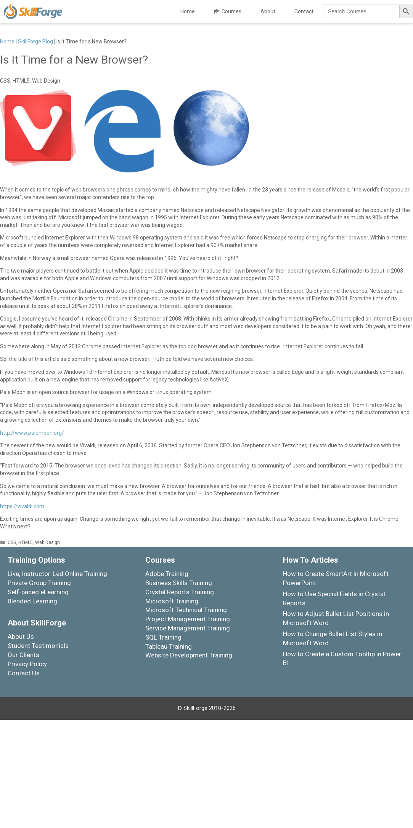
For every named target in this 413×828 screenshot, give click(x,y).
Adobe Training (166, 574)
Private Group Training (39, 583)
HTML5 (25, 542)
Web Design (47, 542)
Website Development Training (188, 655)
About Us (21, 636)
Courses (231, 11)
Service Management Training (187, 628)
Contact (303, 11)
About (267, 11)
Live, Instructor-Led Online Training (57, 574)
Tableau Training (168, 646)
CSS (12, 542)
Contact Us (24, 673)
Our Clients (23, 655)
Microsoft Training (171, 601)
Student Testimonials (38, 645)
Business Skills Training (178, 583)
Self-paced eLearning (38, 592)
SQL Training (163, 637)
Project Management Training (187, 619)
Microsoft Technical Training (186, 610)
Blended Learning (32, 601)
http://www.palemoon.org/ (32, 433)
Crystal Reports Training (179, 592)
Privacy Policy (27, 664)
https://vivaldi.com (22, 506)
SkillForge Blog (35, 41)
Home (187, 11)
